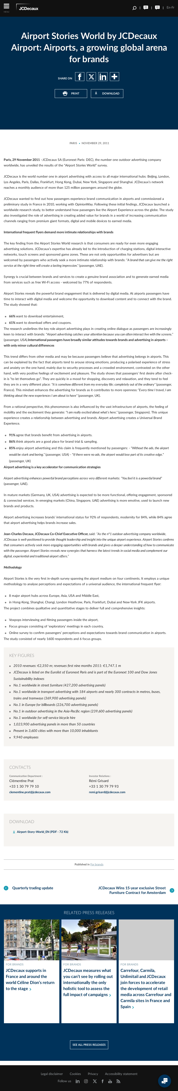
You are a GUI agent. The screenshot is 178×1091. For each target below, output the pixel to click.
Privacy (93, 1074)
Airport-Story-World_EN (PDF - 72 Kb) (42, 832)
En (168, 7)
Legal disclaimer (52, 1074)
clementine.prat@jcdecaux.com (30, 792)
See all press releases (89, 1049)
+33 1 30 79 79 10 (24, 786)
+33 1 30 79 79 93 (104, 786)
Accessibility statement (121, 1074)
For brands (96, 864)
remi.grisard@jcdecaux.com (107, 792)
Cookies (75, 1074)
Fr (173, 7)
